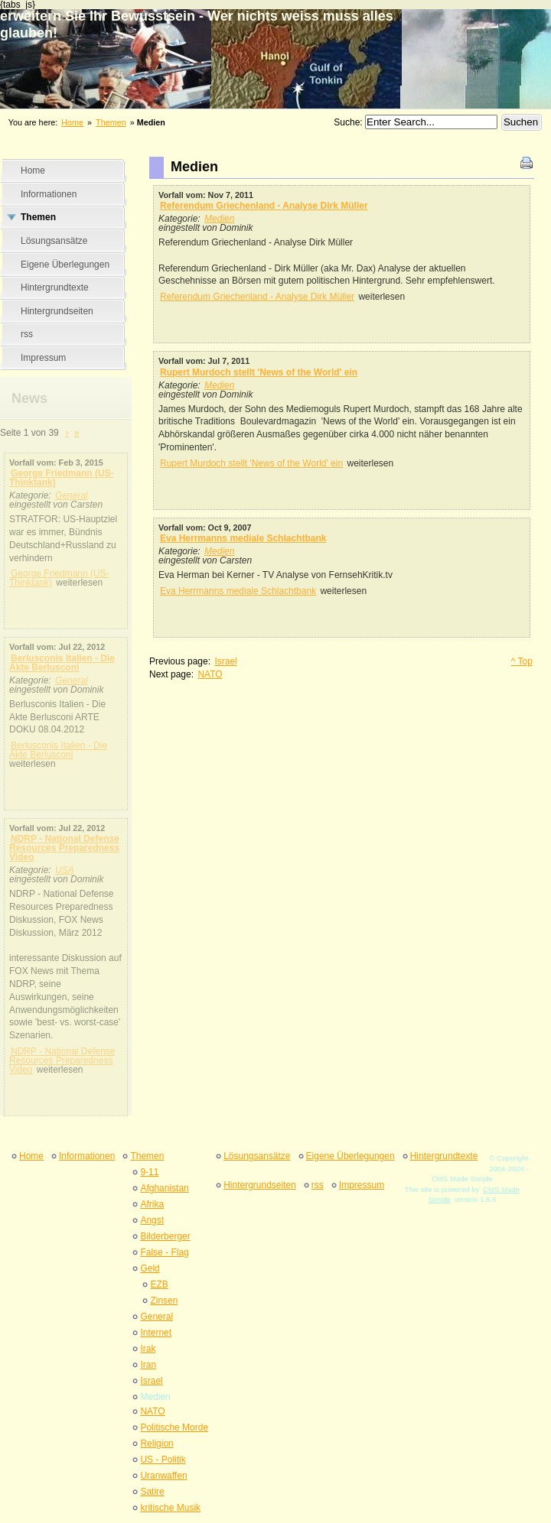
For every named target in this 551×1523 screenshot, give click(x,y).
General (71, 495)
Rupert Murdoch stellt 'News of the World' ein (258, 372)
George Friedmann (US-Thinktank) (61, 478)
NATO (209, 674)
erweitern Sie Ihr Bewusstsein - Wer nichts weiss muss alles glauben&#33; (275, 47)
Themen (111, 122)
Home (72, 122)
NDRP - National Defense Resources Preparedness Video (64, 847)
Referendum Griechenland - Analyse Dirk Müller (264, 205)
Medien (219, 218)
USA (64, 870)
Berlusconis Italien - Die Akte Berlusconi (62, 663)
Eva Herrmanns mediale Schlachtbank (243, 538)
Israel (225, 661)
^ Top (522, 661)
